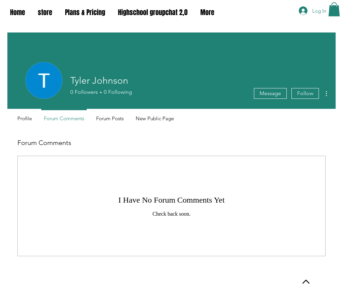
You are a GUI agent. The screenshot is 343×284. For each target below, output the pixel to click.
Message (270, 93)
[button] (334, 9)
